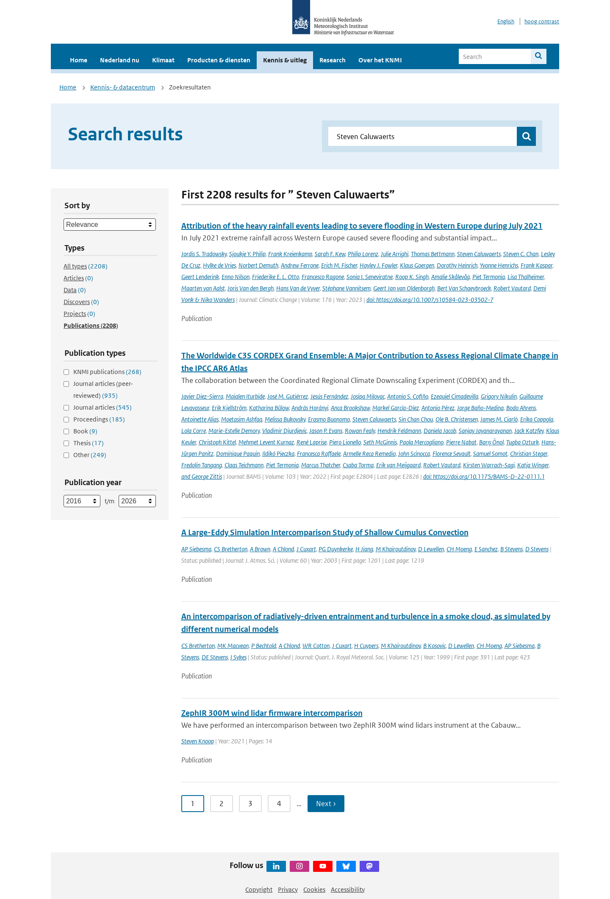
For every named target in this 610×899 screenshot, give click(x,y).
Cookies (314, 889)
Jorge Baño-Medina (480, 408)
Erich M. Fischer (339, 265)
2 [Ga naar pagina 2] (221, 803)
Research (332, 60)
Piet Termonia (488, 277)
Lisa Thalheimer (525, 277)
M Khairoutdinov (396, 549)
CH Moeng (459, 549)
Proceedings (99, 419)
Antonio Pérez (438, 408)
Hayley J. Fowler (378, 265)
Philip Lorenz (363, 254)
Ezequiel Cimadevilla (454, 396)
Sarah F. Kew (330, 254)
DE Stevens (215, 657)
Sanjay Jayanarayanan (485, 431)
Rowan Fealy (360, 431)
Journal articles (102, 407)
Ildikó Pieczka (278, 454)
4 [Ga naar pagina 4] (279, 803)
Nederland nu (119, 60)
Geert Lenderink (200, 277)
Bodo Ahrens (521, 408)
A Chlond (283, 549)
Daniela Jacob (440, 431)
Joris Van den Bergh (250, 288)
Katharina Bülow (269, 408)
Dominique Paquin (238, 454)
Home (78, 60)
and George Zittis (201, 476)
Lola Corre (193, 431)
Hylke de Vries (219, 265)
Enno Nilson (236, 277)
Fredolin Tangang (201, 465)
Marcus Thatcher (320, 465)
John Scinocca (414, 454)
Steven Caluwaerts (479, 254)
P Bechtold (263, 646)
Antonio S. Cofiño (407, 396)
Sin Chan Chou (416, 419)
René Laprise (312, 442)
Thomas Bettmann (433, 254)
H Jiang (364, 549)
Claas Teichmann (244, 465)
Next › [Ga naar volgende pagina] (326, 803)
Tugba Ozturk (522, 442)
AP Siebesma (196, 549)
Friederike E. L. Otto (275, 277)
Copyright (258, 889)
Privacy (288, 889)
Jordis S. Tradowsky (204, 254)
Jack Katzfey (528, 431)
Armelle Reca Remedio (369, 454)
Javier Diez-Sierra (202, 396)
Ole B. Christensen (456, 419)
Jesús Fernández (329, 396)
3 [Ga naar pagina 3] (250, 803)
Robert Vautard (512, 288)
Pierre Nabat (461, 442)
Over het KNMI (380, 60)
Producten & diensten (218, 60)
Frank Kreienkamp (290, 254)
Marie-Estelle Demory (234, 431)
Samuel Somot (490, 454)
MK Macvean (233, 646)
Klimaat (163, 60)
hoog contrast (541, 21)
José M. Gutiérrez (287, 396)
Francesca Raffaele (319, 454)
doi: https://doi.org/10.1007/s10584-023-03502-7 (430, 300)
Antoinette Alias (200, 419)
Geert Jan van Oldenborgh (404, 288)
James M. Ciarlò (499, 419)
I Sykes (238, 657)
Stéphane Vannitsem (346, 288)
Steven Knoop (197, 741)
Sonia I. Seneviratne (370, 277)
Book (85, 431)
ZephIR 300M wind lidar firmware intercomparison (272, 713)
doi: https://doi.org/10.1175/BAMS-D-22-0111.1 (484, 476)
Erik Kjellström (229, 408)
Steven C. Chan (520, 254)
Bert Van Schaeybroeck (464, 288)
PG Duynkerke (336, 549)
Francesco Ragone (323, 277)
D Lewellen (431, 549)
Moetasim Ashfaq (241, 419)
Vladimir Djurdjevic (284, 431)
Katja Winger (533, 465)
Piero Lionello (345, 442)
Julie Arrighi (394, 254)
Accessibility (348, 889)
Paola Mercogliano (421, 442)
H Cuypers (366, 646)
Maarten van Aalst (203, 288)
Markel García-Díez (395, 408)
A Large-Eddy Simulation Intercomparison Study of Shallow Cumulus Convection (325, 532)
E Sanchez (486, 549)
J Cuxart (306, 549)
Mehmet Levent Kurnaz (266, 442)
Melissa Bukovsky (285, 419)
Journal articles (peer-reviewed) (103, 389)
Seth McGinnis (380, 442)
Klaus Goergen (417, 265)
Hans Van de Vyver (298, 288)
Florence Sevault (452, 454)
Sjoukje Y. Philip (247, 254)
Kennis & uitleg (285, 60)
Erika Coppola (536, 419)
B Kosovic (434, 646)
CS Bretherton (230, 549)
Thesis (88, 443)
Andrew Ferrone (300, 265)
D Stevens (537, 549)
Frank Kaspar (536, 265)
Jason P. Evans (325, 431)
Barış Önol (491, 442)
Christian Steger (528, 454)
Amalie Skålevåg (450, 277)
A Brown (260, 549)
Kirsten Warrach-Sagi (489, 465)
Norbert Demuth (258, 265)
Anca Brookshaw (350, 408)
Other (89, 455)
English (505, 21)
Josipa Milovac (368, 396)
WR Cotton (316, 646)
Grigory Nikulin (499, 396)
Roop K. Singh (412, 277)
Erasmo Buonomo (329, 419)
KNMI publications (107, 372)
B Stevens (511, 549)
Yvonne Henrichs (499, 265)
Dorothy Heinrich (457, 265)
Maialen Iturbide (245, 396)
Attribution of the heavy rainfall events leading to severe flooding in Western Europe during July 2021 (362, 226)
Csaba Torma (358, 465)
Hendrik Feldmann (399, 431)
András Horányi (309, 408)
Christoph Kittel (217, 442)
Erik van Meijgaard (398, 465)
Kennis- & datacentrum (122, 87)
